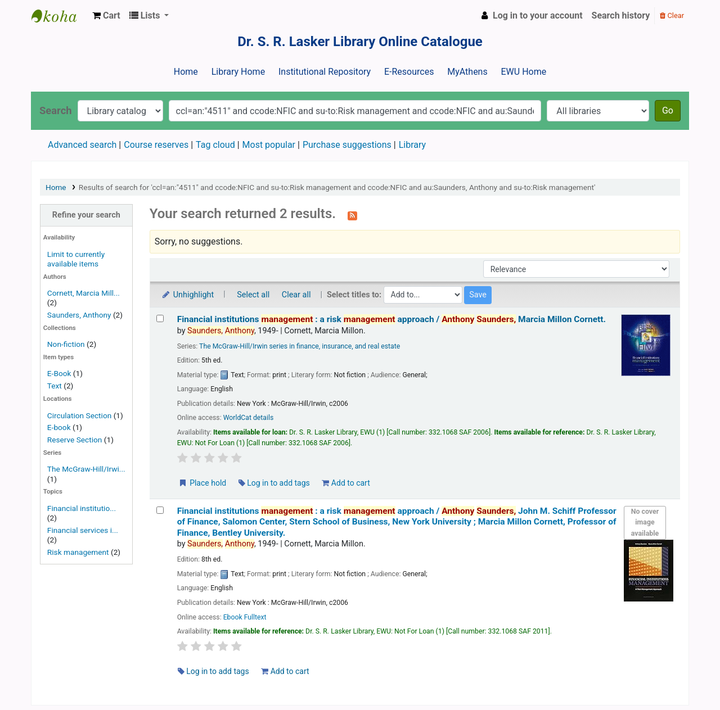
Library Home (238, 71)
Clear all (296, 295)
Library (412, 144)
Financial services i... (82, 530)
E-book (59, 427)
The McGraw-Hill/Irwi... (86, 468)
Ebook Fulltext (245, 617)
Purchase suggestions (347, 144)
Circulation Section (79, 415)
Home (186, 71)
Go (667, 110)
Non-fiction (66, 344)
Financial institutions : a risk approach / (391, 319)
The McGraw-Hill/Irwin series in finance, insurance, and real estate (299, 346)
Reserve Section (74, 439)
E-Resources (409, 71)
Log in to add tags (274, 482)
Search (55, 110)
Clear (672, 15)
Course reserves (156, 144)
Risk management (78, 552)
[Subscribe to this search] (352, 214)
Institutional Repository (324, 71)
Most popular (268, 144)
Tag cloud (215, 144)
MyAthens (467, 71)
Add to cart (346, 482)
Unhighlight (187, 295)
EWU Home (524, 71)
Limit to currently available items (76, 259)
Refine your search (86, 215)
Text (55, 385)
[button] (106, 15)
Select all (253, 295)
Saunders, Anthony (79, 314)
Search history (621, 15)
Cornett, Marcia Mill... (83, 292)
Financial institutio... (81, 508)
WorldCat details (248, 418)
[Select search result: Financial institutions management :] (160, 318)
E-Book (59, 373)
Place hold (202, 482)
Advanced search (82, 144)
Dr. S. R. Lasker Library (60, 15)
